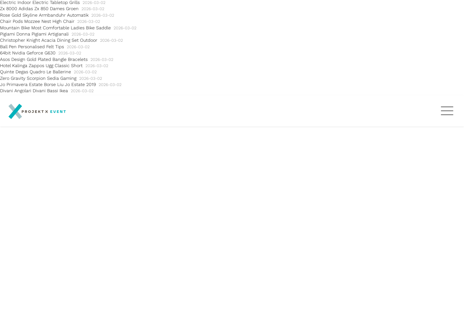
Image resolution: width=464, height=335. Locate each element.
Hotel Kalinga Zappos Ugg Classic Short (41, 65)
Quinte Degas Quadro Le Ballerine (35, 71)
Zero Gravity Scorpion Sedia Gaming (38, 78)
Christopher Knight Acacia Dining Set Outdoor (48, 40)
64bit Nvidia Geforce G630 (28, 53)
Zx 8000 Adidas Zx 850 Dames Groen (39, 8)
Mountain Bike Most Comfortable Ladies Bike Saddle (55, 27)
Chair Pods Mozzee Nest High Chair (37, 21)
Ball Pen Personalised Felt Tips (32, 46)
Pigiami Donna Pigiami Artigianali (34, 34)
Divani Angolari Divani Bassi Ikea (34, 90)
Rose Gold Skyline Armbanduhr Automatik (44, 15)
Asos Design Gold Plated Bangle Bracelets (44, 59)
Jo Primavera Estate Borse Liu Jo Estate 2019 (48, 84)
